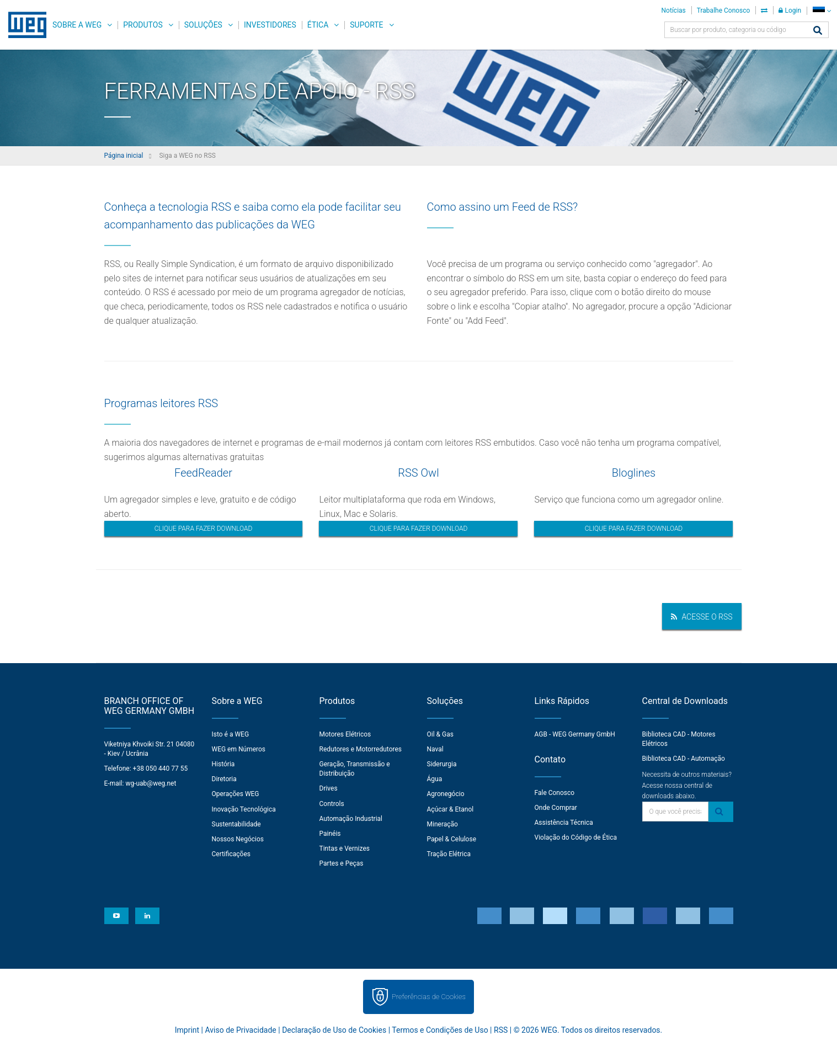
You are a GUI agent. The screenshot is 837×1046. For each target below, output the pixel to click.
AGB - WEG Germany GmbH (575, 734)
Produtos (142, 24)
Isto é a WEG (230, 734)
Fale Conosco (555, 793)
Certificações (231, 854)
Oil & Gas (440, 734)
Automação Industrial (351, 819)
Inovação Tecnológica (244, 809)
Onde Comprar (556, 808)
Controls (331, 804)
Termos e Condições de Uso (440, 1030)
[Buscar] (818, 31)
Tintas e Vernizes (344, 848)
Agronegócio (446, 794)
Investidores (270, 24)
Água (435, 779)
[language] (822, 11)
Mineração (442, 824)
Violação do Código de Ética (576, 837)
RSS (501, 1030)
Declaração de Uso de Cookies (334, 1030)
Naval (435, 749)
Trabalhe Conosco (723, 10)
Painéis (330, 833)
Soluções (203, 24)
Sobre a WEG (77, 24)
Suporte (366, 24)
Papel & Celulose (452, 839)
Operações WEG (235, 794)
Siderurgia (442, 764)
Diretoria (224, 779)
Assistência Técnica (564, 822)
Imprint (187, 1030)
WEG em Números (239, 749)
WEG (23, 25)
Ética (318, 24)
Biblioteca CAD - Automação (683, 758)
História (223, 764)
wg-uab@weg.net (150, 783)
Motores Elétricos (345, 734)
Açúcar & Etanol (450, 809)
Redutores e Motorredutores (360, 749)
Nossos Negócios (238, 839)
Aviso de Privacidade (240, 1030)
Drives (328, 788)
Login (790, 10)
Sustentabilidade (236, 824)
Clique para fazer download (203, 528)
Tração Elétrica (449, 854)
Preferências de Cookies (429, 996)
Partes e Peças (341, 863)
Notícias (674, 10)
